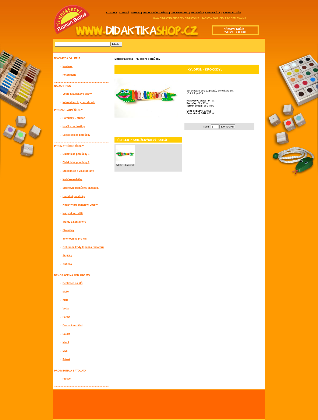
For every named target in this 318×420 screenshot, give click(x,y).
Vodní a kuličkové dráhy (77, 93)
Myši (65, 350)
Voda (66, 308)
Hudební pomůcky (148, 58)
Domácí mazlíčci (72, 325)
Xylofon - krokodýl (125, 165)
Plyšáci (67, 378)
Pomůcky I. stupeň (74, 117)
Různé (66, 359)
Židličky (67, 255)
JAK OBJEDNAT (180, 12)
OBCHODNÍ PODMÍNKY (156, 12)
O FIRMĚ (124, 12)
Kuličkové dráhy (72, 179)
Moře (66, 291)
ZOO (65, 300)
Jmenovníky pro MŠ (75, 238)
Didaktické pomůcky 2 (76, 162)
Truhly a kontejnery (74, 221)
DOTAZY (136, 12)
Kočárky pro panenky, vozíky (80, 204)
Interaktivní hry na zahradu (79, 102)
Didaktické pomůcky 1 (76, 153)
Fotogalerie (69, 74)
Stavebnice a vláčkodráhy (78, 170)
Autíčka (67, 264)
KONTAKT (111, 12)
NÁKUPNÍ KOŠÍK (234, 29)
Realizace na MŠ (72, 283)
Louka (66, 334)
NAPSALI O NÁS (232, 12)
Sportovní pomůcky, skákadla (81, 187)
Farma (66, 317)
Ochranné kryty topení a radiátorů (83, 247)
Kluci (66, 342)
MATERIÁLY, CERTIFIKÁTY (205, 12)
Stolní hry (68, 230)
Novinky (68, 66)
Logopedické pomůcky (76, 134)
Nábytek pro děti (73, 213)
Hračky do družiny (74, 126)
